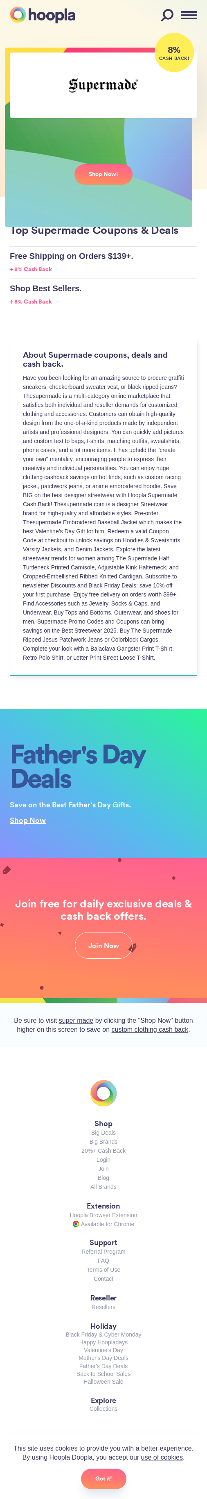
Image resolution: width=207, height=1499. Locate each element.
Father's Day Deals (103, 1366)
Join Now (103, 945)
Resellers (103, 1307)
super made (76, 1020)
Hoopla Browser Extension (103, 1215)
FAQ (103, 1260)
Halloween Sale (103, 1381)
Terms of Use (103, 1269)
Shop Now (28, 820)
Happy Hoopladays (103, 1342)
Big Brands (103, 1141)
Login (103, 1159)
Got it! (103, 1478)
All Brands (103, 1187)
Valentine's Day (103, 1350)
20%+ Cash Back (103, 1150)
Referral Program (103, 1251)
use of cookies (162, 1457)
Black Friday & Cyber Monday (103, 1334)
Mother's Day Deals (103, 1358)
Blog (103, 1178)
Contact (103, 1278)
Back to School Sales (103, 1374)
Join (103, 1168)
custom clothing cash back (150, 1029)
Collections (103, 1408)
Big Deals (103, 1132)
